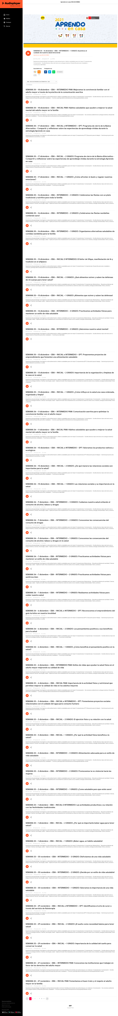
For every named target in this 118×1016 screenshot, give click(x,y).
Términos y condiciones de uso (8, 1003)
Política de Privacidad (6, 1006)
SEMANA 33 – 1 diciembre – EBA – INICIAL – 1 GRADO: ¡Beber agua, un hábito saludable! (64, 841)
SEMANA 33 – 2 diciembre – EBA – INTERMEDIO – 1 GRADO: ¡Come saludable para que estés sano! (68, 789)
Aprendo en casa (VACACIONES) (41, 55)
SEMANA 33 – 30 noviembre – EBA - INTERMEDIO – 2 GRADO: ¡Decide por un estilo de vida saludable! (70, 872)
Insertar (59, 72)
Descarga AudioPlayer (6, 1001)
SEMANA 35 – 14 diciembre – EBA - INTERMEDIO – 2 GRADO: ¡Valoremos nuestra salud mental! (67, 329)
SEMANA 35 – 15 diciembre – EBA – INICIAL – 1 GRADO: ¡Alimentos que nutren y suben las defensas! (69, 295)
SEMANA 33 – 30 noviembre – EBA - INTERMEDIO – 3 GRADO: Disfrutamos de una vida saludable (68, 857)
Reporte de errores (6, 1005)
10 (41, 998)
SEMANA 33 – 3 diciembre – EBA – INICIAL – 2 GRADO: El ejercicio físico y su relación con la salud (68, 719)
